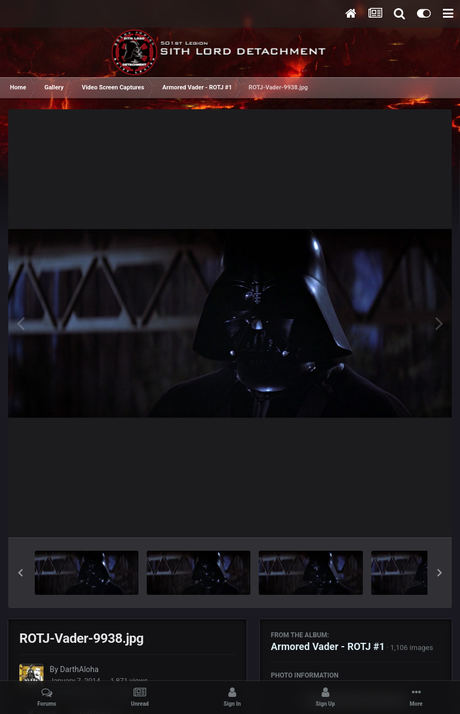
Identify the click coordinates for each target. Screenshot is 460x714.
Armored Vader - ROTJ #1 (328, 646)
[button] (20, 573)
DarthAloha (79, 669)
